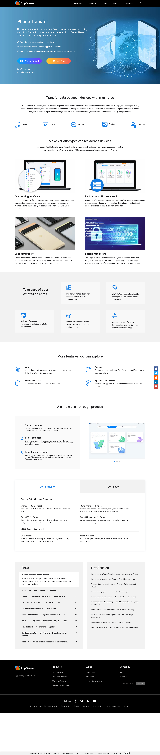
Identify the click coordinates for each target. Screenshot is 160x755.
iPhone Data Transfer (59, 677)
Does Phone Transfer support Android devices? (49, 590)
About (122, 672)
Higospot (127, 706)
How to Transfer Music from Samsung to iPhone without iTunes (114, 627)
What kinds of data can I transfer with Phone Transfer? (49, 596)
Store (105, 3)
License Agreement (113, 706)
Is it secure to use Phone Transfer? (49, 574)
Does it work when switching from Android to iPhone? (49, 614)
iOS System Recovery (59, 681)
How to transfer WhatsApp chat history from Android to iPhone (114, 574)
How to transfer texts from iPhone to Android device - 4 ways (113, 579)
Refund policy (97, 706)
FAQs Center (90, 677)
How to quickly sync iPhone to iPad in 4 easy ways (109, 592)
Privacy (76, 706)
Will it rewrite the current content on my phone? (49, 602)
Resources (129, 3)
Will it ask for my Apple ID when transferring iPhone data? (49, 620)
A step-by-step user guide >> (27, 72)
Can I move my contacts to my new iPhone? (49, 608)
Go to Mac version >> (24, 69)
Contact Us (123, 677)
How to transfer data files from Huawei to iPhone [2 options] (113, 597)
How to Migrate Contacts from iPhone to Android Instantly (112, 610)
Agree (127, 753)
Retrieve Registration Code (95, 681)
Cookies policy (117, 753)
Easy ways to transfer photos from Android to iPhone (111, 622)
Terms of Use (65, 706)
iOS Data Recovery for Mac (61, 685)
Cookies (86, 706)
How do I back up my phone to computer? (49, 626)
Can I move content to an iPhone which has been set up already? (49, 634)
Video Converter (57, 672)
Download (92, 3)
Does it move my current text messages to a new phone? (49, 641)
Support (116, 3)
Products (78, 3)
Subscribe (140, 683)
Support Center (91, 672)
